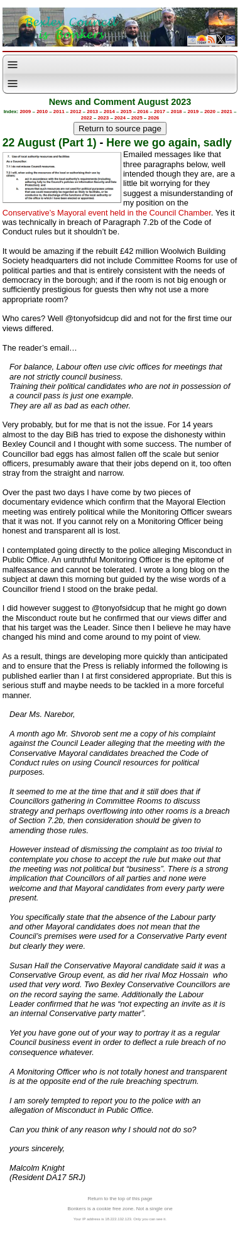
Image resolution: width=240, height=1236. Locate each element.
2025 (137, 118)
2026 (154, 118)
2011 (59, 111)
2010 (42, 111)
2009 (25, 111)
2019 (193, 111)
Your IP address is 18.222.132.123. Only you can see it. (120, 1219)
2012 (76, 111)
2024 (120, 118)
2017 (159, 111)
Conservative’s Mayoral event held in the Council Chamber (107, 212)
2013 (92, 111)
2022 (86, 118)
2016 (142, 111)
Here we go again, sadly (168, 142)
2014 (109, 111)
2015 (126, 111)
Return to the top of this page (119, 1198)
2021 (226, 111)
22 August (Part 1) (50, 142)
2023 (103, 118)
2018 (176, 111)
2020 (209, 111)
